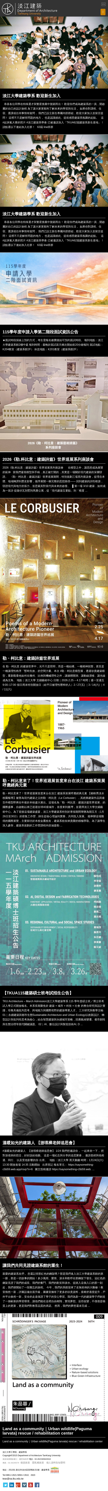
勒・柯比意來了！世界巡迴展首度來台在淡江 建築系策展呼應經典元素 (54, 782)
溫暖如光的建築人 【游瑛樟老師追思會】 (40, 1142)
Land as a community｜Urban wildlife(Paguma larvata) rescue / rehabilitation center (47, 1430)
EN (103, 4)
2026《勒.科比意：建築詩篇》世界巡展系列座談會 (48, 459)
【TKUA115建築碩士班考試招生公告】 (38, 993)
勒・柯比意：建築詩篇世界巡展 (31, 658)
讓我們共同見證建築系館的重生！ (33, 1265)
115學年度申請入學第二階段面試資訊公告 (40, 332)
